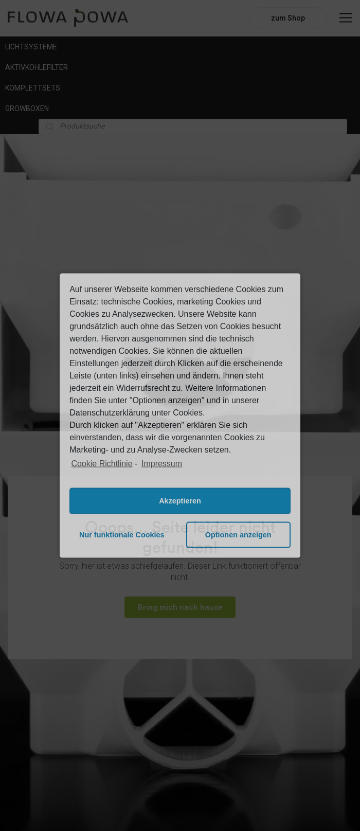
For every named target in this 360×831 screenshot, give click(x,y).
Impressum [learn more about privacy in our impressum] (161, 463)
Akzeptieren (180, 501)
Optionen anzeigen (238, 535)
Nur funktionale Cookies (122, 535)
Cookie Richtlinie (101, 463)
